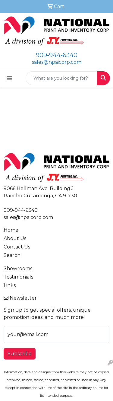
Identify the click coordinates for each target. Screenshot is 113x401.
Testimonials (18, 277)
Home (11, 230)
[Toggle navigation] (9, 78)
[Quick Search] (61, 78)
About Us (15, 238)
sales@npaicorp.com (56, 62)
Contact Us (17, 247)
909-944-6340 (56, 55)
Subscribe (20, 353)
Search (12, 255)
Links (10, 285)
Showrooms (18, 268)
